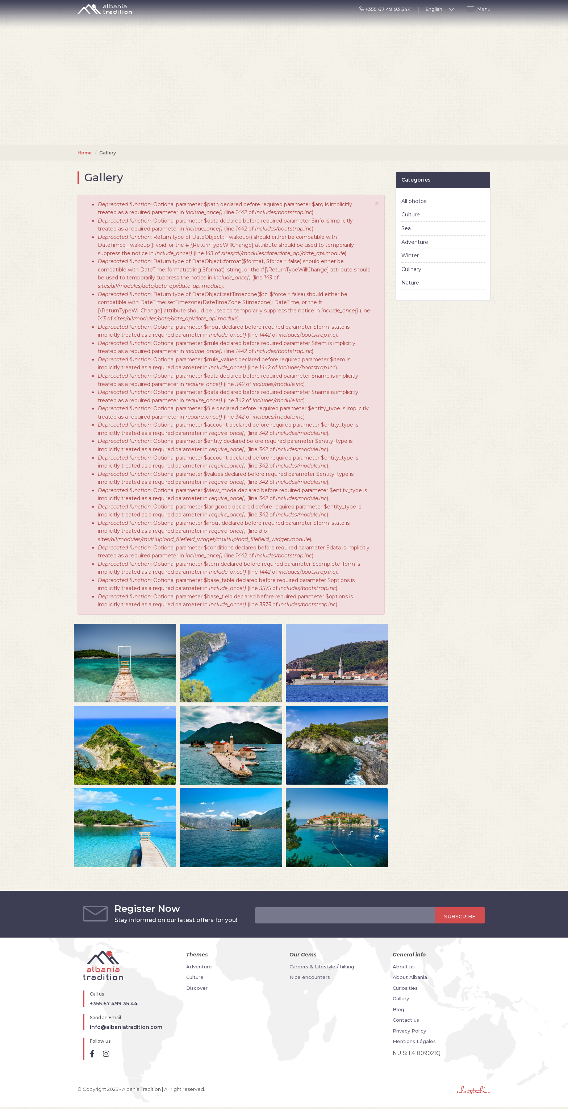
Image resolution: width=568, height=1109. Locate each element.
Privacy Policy (409, 1031)
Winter (410, 255)
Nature (410, 282)
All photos (413, 201)
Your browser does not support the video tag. (284, 142)
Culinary (411, 269)
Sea (406, 228)
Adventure (414, 242)
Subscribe (460, 916)
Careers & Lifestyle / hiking (321, 966)
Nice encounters (309, 977)
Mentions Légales (414, 1041)
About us (404, 966)
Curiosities (405, 988)
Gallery (401, 998)
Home (85, 152)
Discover (197, 988)
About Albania (410, 977)
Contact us (406, 1020)
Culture (410, 214)
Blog (398, 1009)
